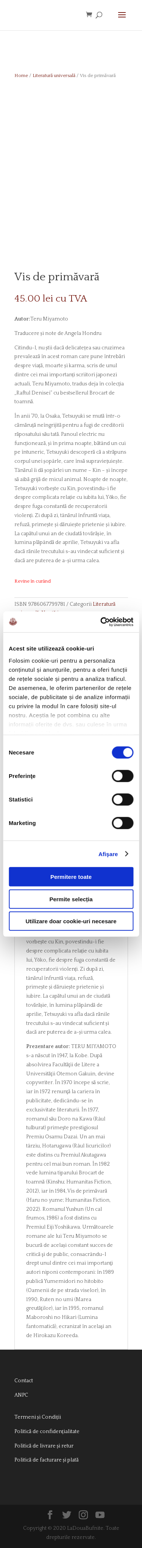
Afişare (108, 853)
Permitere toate (71, 877)
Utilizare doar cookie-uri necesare (70, 921)
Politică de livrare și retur (44, 1446)
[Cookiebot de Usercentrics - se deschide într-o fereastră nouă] (101, 622)
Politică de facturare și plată (46, 1460)
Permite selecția (70, 899)
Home (21, 75)
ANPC (21, 1395)
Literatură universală (54, 75)
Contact (23, 1381)
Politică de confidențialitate (47, 1432)
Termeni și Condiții (37, 1417)
